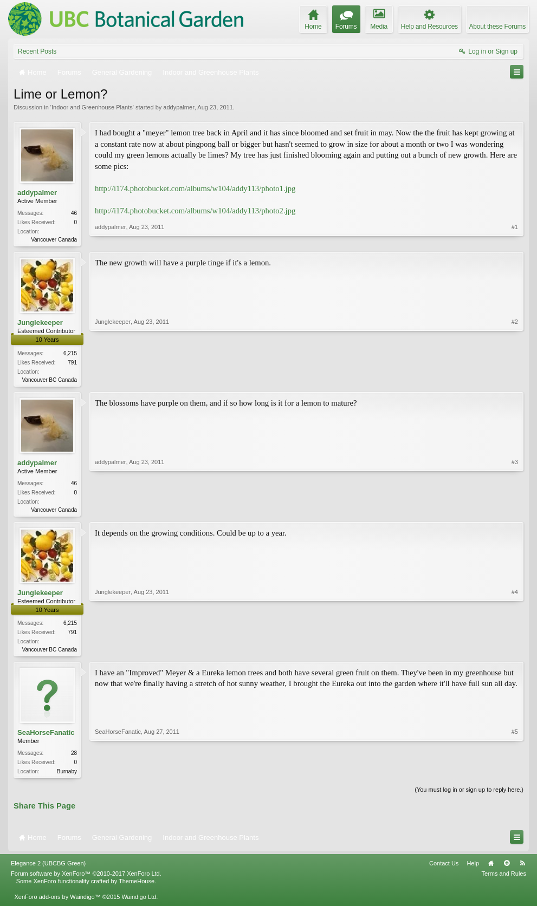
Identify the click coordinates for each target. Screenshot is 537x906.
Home (491, 868)
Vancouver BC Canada (49, 381)
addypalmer (178, 107)
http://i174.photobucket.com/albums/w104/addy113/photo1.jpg (195, 188)
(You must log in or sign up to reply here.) (469, 795)
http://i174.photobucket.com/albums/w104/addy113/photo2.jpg (195, 210)
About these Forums (497, 26)
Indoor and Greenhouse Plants (92, 107)
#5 (515, 774)
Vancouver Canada (54, 240)
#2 (515, 379)
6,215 (70, 354)
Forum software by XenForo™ (86, 879)
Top (506, 868)
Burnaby (67, 776)
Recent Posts (37, 51)
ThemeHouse (136, 886)
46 (74, 213)
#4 (515, 651)
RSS (522, 868)
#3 (515, 510)
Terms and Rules (503, 879)
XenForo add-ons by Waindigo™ (57, 901)
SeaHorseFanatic (46, 737)
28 (74, 757)
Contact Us (443, 868)
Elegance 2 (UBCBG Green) (48, 868)
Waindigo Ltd (138, 901)
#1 (515, 238)
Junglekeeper (40, 324)
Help (473, 868)
